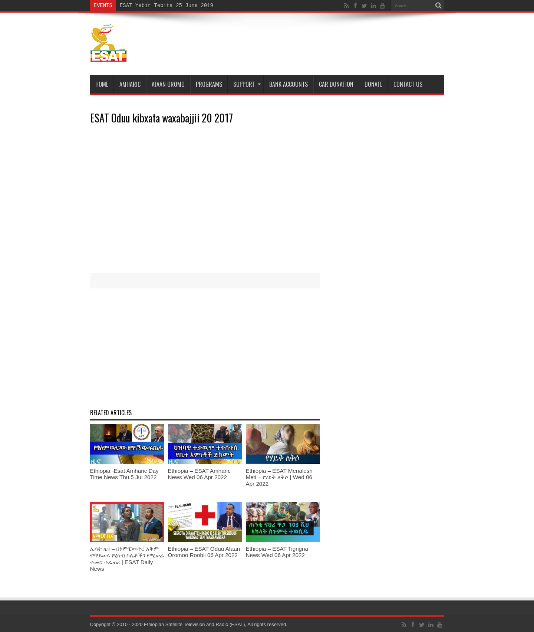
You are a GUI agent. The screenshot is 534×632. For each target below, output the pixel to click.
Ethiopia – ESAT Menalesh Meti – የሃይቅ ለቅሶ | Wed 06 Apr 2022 (279, 477)
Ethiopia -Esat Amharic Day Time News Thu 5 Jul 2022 (124, 474)
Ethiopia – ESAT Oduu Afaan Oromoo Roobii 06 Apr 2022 (204, 552)
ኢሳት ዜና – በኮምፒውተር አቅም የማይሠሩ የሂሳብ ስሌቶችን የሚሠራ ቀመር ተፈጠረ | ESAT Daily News (127, 559)
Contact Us (407, 84)
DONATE (373, 84)
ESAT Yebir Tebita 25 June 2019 (166, 5)
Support (247, 84)
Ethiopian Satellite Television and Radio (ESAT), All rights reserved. (215, 624)
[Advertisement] (205, 348)
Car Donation (336, 84)
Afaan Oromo (168, 84)
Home (101, 84)
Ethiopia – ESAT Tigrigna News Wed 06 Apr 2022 (277, 552)
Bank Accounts (288, 84)
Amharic (130, 84)
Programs (209, 84)
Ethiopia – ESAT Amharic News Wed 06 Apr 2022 (199, 474)
